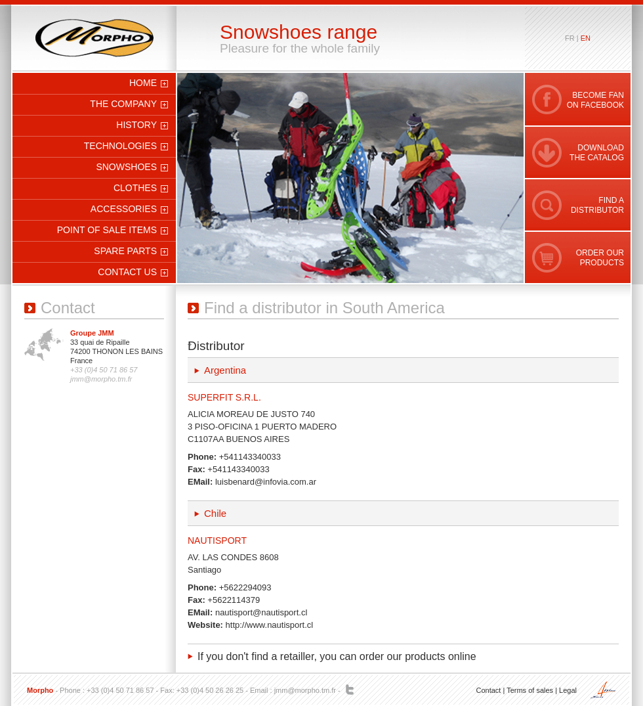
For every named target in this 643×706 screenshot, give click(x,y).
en (586, 38)
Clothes (135, 188)
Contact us (127, 272)
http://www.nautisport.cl (270, 625)
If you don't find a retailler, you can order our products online (336, 656)
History (136, 125)
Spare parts (125, 251)
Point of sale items (107, 230)
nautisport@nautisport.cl (261, 612)
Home (143, 82)
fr (570, 38)
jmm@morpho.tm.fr (305, 690)
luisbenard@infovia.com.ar (265, 482)
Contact (488, 690)
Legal (568, 690)
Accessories (124, 209)
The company (123, 104)
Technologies (120, 146)
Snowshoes (126, 167)
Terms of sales (530, 690)
